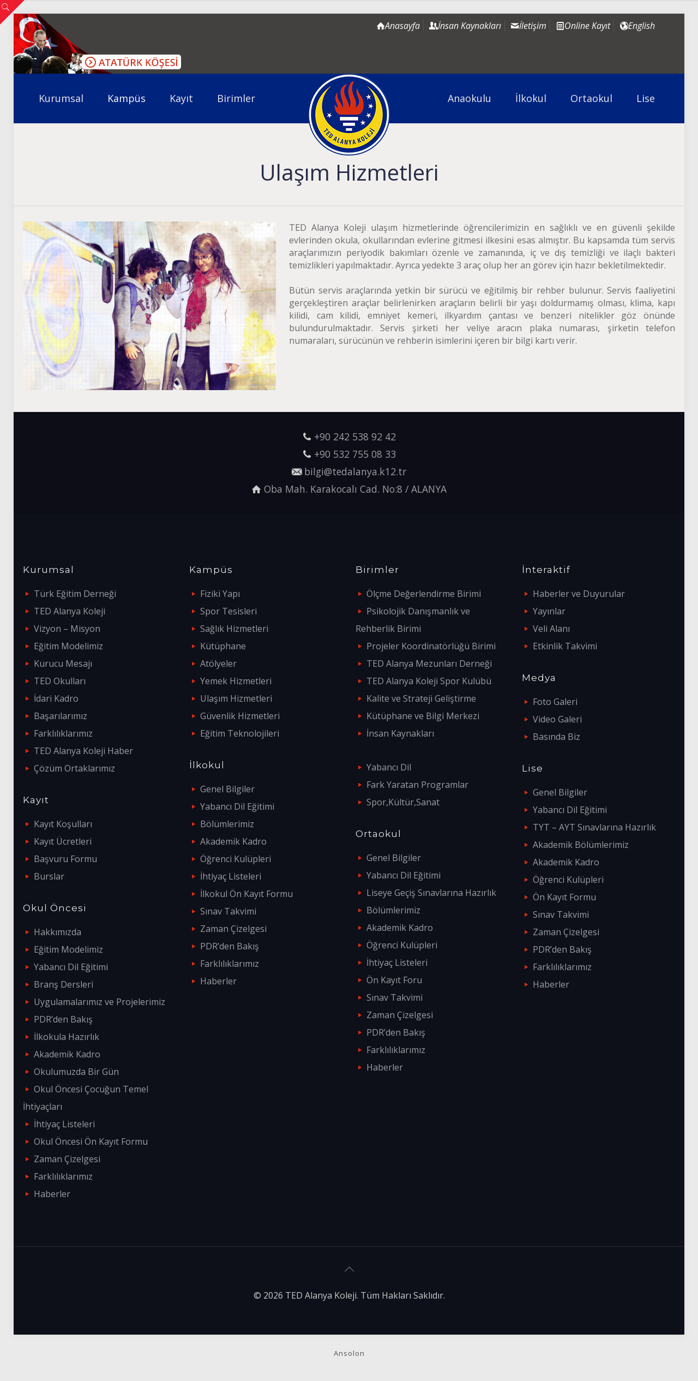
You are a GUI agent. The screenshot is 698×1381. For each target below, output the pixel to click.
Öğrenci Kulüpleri (235, 859)
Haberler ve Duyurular (579, 594)
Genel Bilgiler (227, 789)
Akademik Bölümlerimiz (581, 845)
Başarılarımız (60, 716)
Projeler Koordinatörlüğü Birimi (431, 646)
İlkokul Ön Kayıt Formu (246, 894)
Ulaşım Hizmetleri (236, 698)
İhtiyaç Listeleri (64, 1124)
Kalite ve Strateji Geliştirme (421, 698)
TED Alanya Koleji (69, 611)
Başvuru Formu (65, 859)
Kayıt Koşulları (63, 824)
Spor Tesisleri (228, 611)
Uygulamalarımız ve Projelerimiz (99, 1002)
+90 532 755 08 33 (355, 454)
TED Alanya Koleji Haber (83, 751)
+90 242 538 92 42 (355, 436)
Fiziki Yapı (220, 594)
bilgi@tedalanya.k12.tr (355, 471)
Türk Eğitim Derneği (75, 594)
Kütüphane (223, 646)
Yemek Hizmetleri (236, 681)
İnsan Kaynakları (400, 733)
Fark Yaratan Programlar (417, 785)
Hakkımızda (57, 932)
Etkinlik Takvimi (565, 646)
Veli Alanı (551, 629)
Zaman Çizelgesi (67, 1159)
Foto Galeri (555, 702)
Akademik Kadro (67, 1054)
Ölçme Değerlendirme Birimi (423, 594)
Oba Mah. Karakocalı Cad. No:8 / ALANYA (355, 488)
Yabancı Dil (388, 767)
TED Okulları (60, 681)
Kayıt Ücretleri (63, 841)
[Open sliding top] (12, 12)
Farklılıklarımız (63, 733)
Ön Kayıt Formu (564, 897)
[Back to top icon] (349, 1269)
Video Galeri (557, 719)
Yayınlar (549, 611)
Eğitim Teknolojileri (239, 733)
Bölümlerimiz (227, 824)
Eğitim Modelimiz (68, 646)
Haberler (52, 1194)
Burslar (49, 876)
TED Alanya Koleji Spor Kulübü (428, 681)
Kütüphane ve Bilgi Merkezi (422, 716)
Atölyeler (218, 663)
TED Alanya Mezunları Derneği (429, 663)
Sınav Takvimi (228, 911)
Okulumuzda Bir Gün (76, 1072)
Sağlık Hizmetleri (234, 629)
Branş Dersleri (63, 984)
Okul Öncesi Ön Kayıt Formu (91, 1141)
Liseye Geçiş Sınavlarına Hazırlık (431, 893)
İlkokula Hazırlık (66, 1037)
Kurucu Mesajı (63, 663)
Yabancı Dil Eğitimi (71, 967)
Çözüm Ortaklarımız (74, 768)
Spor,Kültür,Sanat (403, 802)
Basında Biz (556, 737)
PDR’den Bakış (63, 1019)
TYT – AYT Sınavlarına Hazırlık (594, 827)
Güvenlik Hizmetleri (240, 716)
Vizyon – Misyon (67, 629)
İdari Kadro (56, 698)
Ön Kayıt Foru (394, 980)
